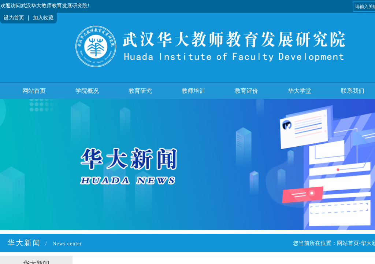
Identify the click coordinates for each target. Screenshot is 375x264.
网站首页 (34, 91)
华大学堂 (299, 91)
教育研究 (140, 91)
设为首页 (14, 18)
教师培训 (193, 91)
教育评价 (246, 91)
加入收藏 (43, 18)
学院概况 (87, 91)
